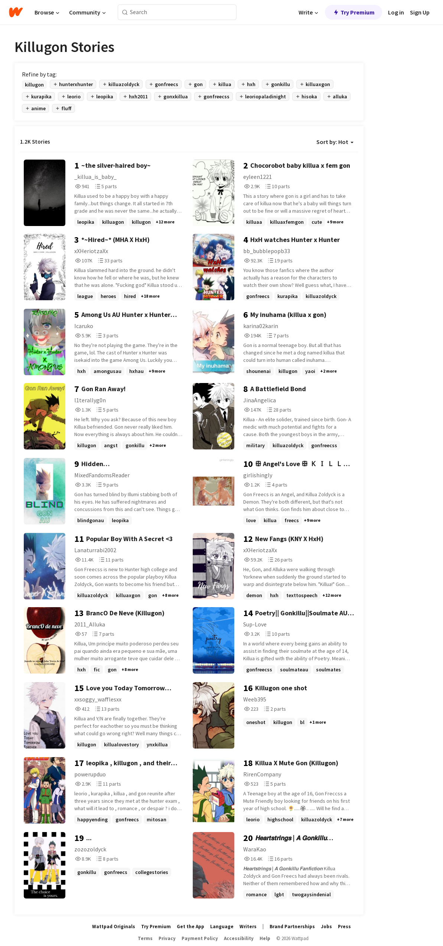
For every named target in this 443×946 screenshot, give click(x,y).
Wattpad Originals (113, 926)
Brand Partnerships (292, 926)
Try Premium (353, 12)
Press (344, 926)
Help (265, 938)
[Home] (16, 12)
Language (222, 926)
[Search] (125, 12)
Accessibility (239, 938)
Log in (396, 12)
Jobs (326, 926)
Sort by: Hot (335, 141)
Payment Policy (200, 938)
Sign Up (420, 12)
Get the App (190, 926)
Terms (145, 938)
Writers (248, 926)
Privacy (167, 938)
